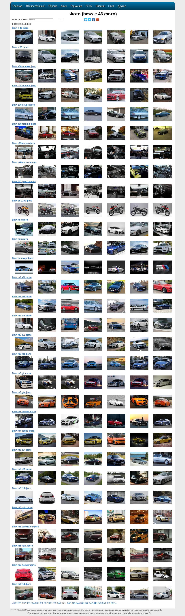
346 (86, 603)
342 (69, 603)
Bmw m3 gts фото (21, 392)
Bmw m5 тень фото (22, 545)
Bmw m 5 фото (20, 239)
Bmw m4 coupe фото (23, 431)
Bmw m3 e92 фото (21, 335)
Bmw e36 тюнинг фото (24, 124)
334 (33, 603)
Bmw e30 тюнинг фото (24, 66)
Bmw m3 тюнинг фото (24, 411)
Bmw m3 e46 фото (21, 315)
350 (104, 603)
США (89, 6)
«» (22, 610)
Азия (64, 6)
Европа (52, 6)
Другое (122, 6)
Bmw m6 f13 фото (21, 584)
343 (73, 603)
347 (91, 603)
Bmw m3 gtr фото (21, 373)
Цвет (111, 6)
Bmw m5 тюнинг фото (24, 565)
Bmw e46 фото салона (24, 162)
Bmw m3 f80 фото (21, 354)
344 (78, 603)
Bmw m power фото (22, 258)
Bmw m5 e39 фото (21, 469)
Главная (17, 6)
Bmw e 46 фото (20, 28)
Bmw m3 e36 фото (21, 296)
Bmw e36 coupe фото (23, 105)
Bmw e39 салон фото (23, 143)
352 (113, 603)
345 (82, 603)
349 (99, 603)
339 (54, 603)
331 (20, 603)
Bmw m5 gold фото (22, 507)
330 (15, 603)
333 (28, 603)
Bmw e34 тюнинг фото (24, 85)
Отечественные (35, 6)
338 (50, 603)
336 (41, 603)
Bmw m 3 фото (20, 220)
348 (95, 603)
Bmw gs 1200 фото (22, 200)
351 (108, 603)
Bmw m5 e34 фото (21, 450)
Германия (76, 6)
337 (46, 603)
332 (24, 603)
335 (37, 603)
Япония (100, 6)
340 (59, 603)
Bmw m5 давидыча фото (25, 526)
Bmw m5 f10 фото (21, 488)
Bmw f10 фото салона (24, 181)
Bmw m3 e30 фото (21, 277)
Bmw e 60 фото (20, 47)
